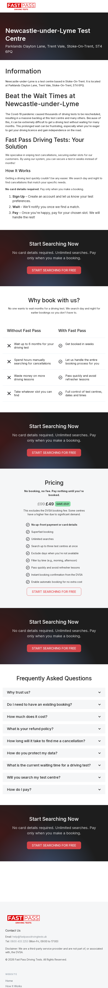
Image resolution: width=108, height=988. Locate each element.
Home (9, 980)
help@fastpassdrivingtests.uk (29, 936)
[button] (100, 6)
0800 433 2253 (19, 941)
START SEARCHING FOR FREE (54, 270)
